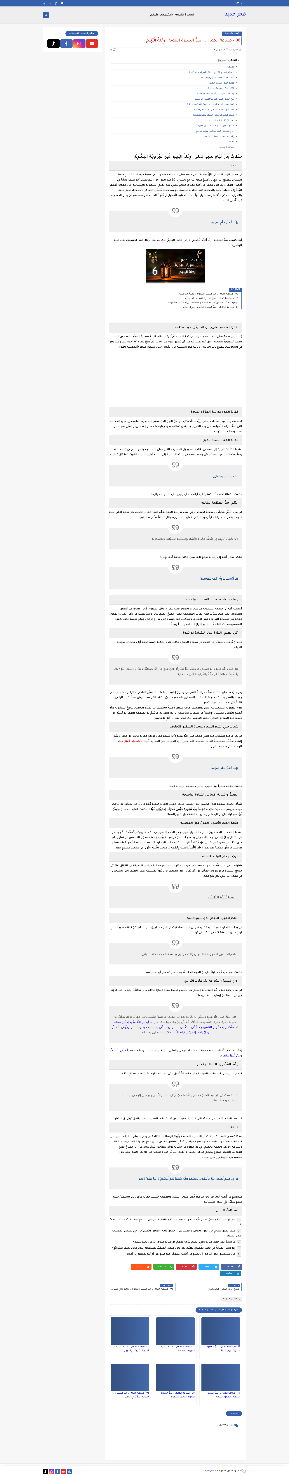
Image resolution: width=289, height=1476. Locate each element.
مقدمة (230, 67)
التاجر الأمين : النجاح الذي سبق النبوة (216, 126)
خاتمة (231, 142)
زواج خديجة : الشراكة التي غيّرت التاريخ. (214, 131)
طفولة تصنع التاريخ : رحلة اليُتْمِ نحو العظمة (211, 72)
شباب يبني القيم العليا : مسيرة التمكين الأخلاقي (210, 104)
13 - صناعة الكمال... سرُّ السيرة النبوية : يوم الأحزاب (210, 307)
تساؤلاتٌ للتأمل (226, 147)
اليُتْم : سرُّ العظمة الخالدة (221, 88)
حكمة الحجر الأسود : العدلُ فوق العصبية (213, 115)
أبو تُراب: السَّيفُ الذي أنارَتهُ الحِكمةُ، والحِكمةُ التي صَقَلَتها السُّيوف (203, 303)
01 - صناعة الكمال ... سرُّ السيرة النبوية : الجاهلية (211, 298)
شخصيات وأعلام (161, 15)
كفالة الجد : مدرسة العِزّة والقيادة (216, 78)
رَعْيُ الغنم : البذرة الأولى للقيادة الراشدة (214, 99)
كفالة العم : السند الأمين (221, 83)
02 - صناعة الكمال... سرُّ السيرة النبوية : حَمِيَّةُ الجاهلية (208, 294)
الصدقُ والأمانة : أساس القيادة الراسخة (213, 110)
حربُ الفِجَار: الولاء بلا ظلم (221, 120)
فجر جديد (235, 15)
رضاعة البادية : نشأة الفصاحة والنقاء (215, 94)
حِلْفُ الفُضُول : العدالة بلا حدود (218, 137)
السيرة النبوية (184, 15)
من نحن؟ (239, 3)
